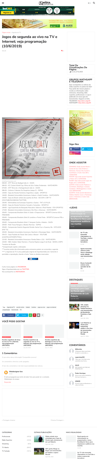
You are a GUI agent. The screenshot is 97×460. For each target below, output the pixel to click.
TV (20, 310)
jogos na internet (51, 307)
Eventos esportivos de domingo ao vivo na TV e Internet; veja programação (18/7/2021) (54, 342)
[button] (3, 3)
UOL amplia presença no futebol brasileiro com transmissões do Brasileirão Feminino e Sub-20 (87, 310)
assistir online (20, 307)
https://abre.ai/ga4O (84, 101)
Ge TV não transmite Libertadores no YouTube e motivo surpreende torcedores (86, 237)
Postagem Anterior (9, 420)
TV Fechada (16, 451)
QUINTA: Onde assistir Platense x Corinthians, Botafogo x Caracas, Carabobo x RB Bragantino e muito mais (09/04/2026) (80, 188)
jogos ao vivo (41, 307)
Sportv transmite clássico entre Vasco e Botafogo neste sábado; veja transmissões (87, 252)
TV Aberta (16, 447)
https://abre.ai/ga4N (84, 103)
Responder (7, 382)
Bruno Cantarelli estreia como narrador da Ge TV (86, 266)
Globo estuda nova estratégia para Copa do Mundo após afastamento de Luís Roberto (53, 439)
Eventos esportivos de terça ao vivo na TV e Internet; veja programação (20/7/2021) (11, 342)
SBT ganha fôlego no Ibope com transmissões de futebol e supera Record (53, 451)
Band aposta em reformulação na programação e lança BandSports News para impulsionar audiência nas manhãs (85, 441)
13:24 (10, 374)
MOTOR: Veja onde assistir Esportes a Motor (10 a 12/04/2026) (80, 178)
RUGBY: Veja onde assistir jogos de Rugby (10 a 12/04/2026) (80, 182)
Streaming (16, 444)
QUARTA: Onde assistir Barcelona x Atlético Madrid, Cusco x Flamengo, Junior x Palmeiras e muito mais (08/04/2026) (80, 196)
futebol (28, 307)
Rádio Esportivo (16, 440)
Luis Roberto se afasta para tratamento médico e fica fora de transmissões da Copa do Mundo (87, 328)
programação (6, 310)
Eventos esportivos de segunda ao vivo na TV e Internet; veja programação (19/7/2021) (32, 342)
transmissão (15, 310)
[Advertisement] (33, 68)
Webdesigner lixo (16, 371)
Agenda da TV (16, 32)
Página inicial (6, 32)
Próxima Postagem (57, 420)
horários (34, 307)
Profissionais (16, 437)
